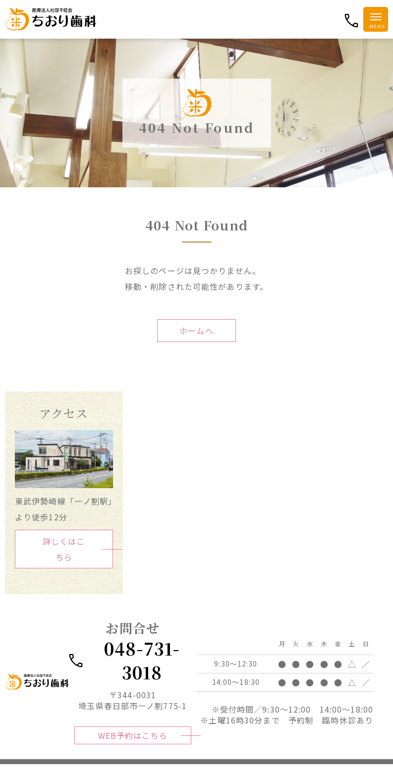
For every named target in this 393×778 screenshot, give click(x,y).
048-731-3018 (125, 662)
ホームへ (196, 330)
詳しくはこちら (64, 549)
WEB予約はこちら (132, 743)
